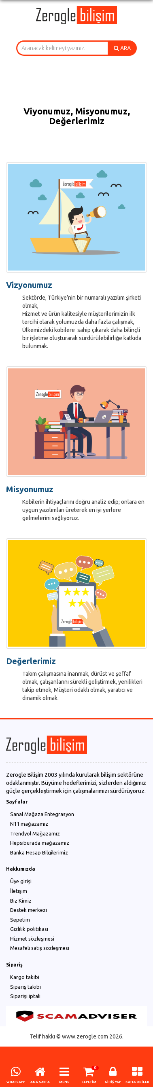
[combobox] (62, 48)
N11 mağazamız (29, 824)
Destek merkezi (28, 910)
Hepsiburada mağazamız (39, 843)
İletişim (18, 891)
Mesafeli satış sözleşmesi (39, 948)
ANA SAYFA (40, 1082)
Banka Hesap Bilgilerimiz (39, 852)
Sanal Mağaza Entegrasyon (42, 814)
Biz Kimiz (21, 900)
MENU (64, 1082)
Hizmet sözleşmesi (32, 938)
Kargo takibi (24, 977)
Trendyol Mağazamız (35, 833)
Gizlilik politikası (29, 929)
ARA (122, 48)
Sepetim (20, 919)
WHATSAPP (15, 1082)
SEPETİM (88, 1082)
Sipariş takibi (25, 987)
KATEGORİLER (137, 1082)
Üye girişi (21, 881)
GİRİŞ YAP (113, 1082)
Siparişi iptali (25, 996)
